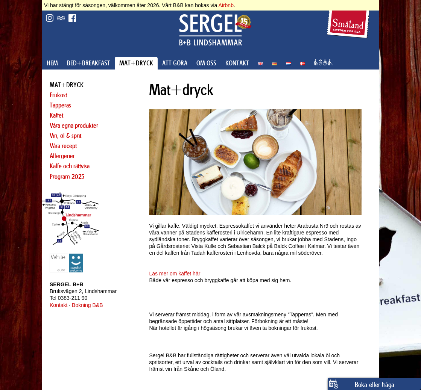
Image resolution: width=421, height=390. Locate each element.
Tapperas (60, 105)
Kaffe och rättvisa (70, 166)
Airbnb (225, 5)
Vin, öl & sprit (65, 135)
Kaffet (56, 115)
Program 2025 (67, 176)
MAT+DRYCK (136, 63)
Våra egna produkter (74, 125)
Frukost (58, 95)
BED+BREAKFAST (88, 63)
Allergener (62, 156)
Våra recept (63, 146)
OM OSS (206, 63)
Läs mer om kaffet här (174, 274)
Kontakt (58, 305)
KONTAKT (237, 63)
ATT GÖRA (174, 63)
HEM (52, 63)
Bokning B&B (87, 305)
